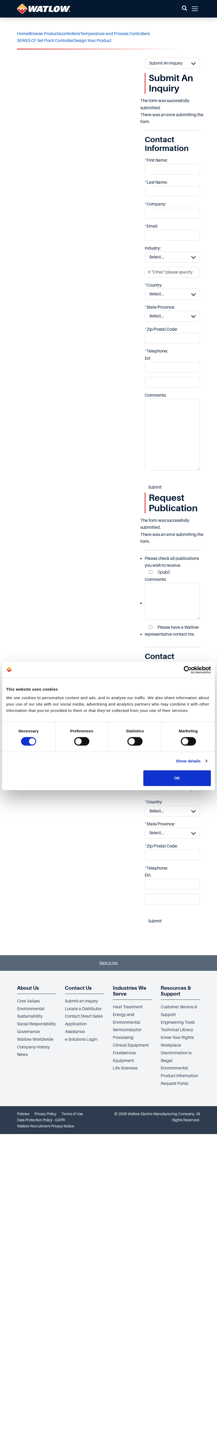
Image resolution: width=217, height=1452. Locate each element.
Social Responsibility (36, 1024)
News (22, 1054)
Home (23, 33)
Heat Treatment (128, 1007)
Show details (188, 761)
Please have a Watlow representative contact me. (172, 631)
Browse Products (44, 33)
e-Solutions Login (81, 1039)
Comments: (172, 598)
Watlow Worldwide (35, 1039)
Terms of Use (72, 1114)
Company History (33, 1047)
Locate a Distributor (83, 1008)
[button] (184, 8)
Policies (23, 1114)
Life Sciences (125, 1068)
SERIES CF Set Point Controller (45, 40)
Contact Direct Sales (84, 1016)
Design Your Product (92, 40)
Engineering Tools (178, 1022)
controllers (70, 33)
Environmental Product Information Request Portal (179, 1076)
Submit (155, 487)
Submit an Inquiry (81, 1001)
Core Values (28, 1001)
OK (177, 778)
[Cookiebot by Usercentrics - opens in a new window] (187, 670)
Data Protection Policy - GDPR (41, 1120)
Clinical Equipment (131, 1045)
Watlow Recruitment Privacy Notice (45, 1126)
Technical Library (177, 1029)
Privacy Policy (45, 1114)
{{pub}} (159, 572)
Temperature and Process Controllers (115, 33)
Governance (28, 1031)
